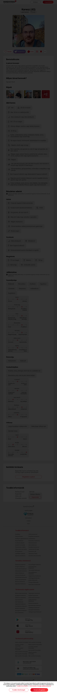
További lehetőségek (18, 690)
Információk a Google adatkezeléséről (40, 686)
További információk (22, 686)
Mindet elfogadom (39, 690)
